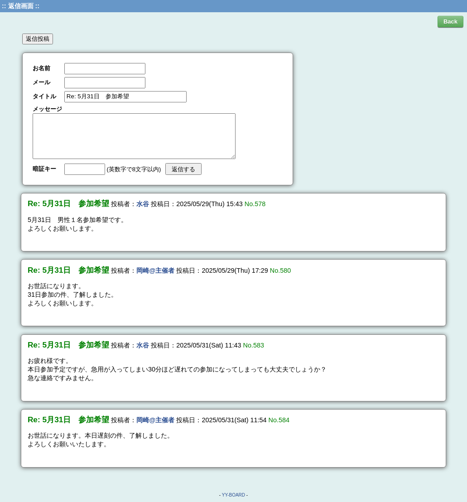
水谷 (142, 204)
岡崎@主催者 (155, 270)
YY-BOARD (233, 494)
